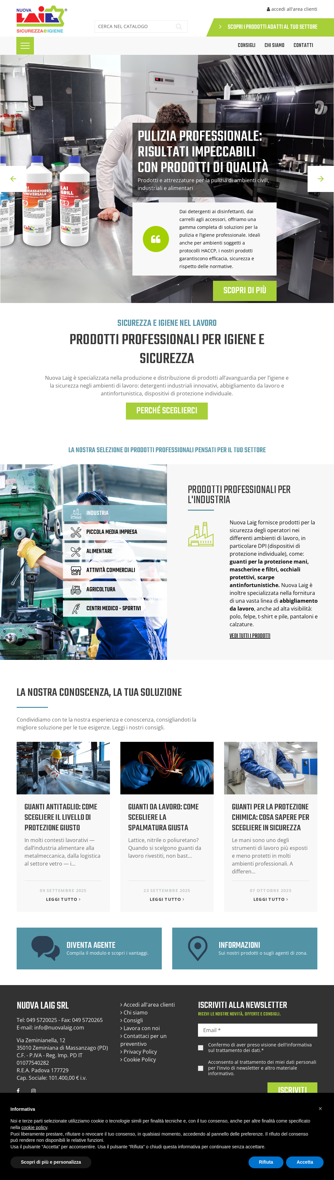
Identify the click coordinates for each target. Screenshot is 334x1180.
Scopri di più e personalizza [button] (51, 1162)
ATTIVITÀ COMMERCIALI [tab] (103, 571)
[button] (320, 1108)
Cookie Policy (138, 1059)
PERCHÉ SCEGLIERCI (166, 411)
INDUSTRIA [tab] (90, 513)
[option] (167, 179)
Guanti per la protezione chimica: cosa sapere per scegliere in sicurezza (270, 818)
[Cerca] (131, 26)
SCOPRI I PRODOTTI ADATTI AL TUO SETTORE (268, 27)
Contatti (303, 45)
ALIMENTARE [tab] (91, 552)
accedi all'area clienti (292, 9)
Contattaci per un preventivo (143, 1039)
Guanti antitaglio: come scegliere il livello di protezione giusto (60, 818)
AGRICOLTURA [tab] (93, 589)
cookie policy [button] (34, 1127)
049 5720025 (41, 1020)
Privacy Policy (138, 1051)
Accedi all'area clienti (147, 1004)
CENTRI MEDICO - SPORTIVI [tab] (106, 609)
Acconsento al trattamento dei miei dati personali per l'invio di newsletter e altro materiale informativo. (262, 1067)
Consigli (131, 1020)
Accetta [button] (304, 1162)
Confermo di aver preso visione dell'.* (260, 1047)
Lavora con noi (140, 1028)
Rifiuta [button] (266, 1162)
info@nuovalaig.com (59, 1027)
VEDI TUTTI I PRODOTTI (250, 636)
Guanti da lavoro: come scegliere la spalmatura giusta (163, 818)
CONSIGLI (246, 45)
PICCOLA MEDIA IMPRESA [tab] (104, 532)
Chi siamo (274, 45)
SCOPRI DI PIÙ (244, 291)
